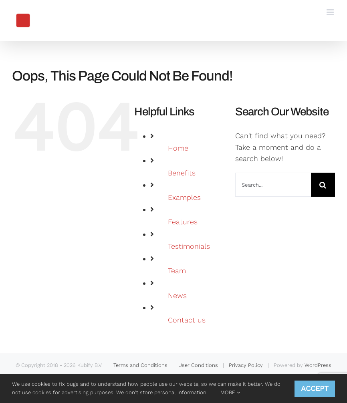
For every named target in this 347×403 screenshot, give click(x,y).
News (177, 295)
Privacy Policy (246, 365)
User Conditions (198, 365)
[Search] (323, 185)
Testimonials (189, 246)
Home (178, 148)
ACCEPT (315, 388)
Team (177, 270)
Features (183, 222)
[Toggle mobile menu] (331, 12)
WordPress (318, 365)
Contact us (187, 320)
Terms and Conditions (140, 365)
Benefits (182, 173)
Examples (184, 197)
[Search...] (273, 185)
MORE (230, 392)
